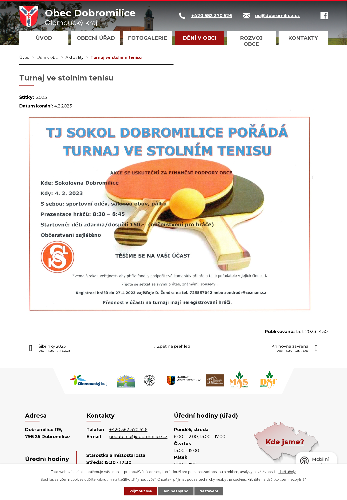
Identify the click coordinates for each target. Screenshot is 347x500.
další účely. (287, 472)
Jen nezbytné (175, 491)
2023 (41, 97)
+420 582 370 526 (128, 429)
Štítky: (26, 97)
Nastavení (209, 491)
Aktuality (75, 57)
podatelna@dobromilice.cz (138, 436)
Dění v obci (199, 38)
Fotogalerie (147, 38)
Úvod (44, 38)
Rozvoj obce (251, 41)
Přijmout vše (140, 491)
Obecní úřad (96, 38)
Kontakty (303, 38)
